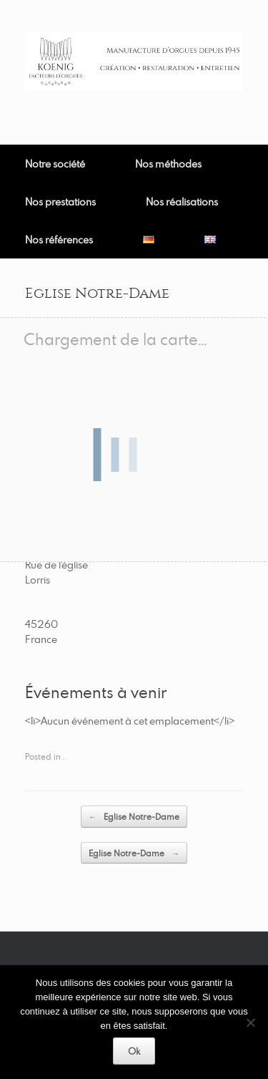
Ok (134, 1051)
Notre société (55, 163)
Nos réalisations (182, 201)
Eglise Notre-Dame (134, 817)
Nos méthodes (168, 163)
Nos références (59, 239)
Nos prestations (60, 201)
